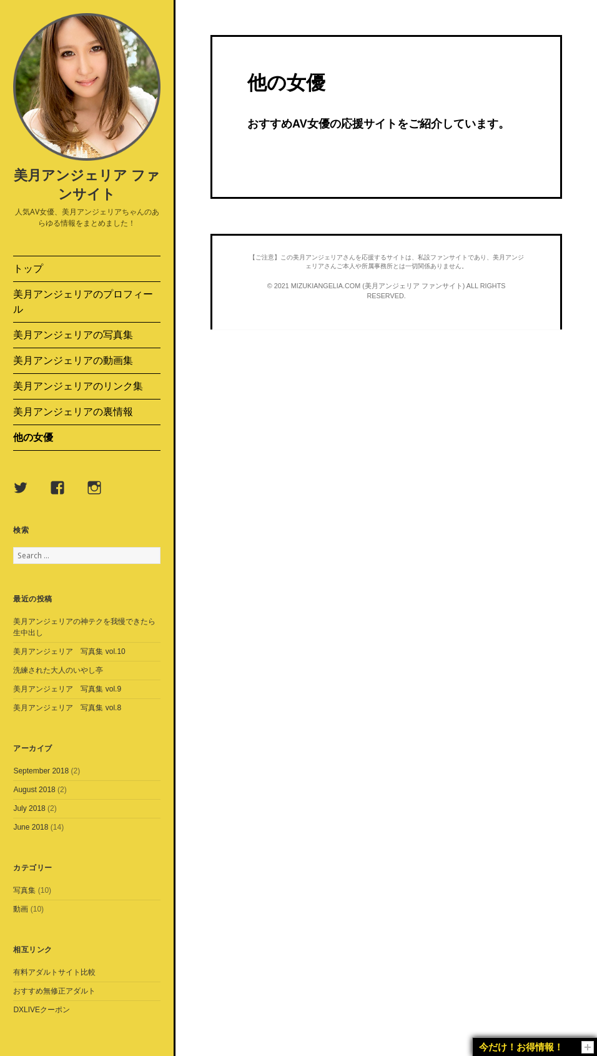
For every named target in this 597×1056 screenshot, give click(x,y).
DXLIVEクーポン (41, 1009)
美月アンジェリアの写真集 (73, 334)
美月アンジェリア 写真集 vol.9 (67, 689)
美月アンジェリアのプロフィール (83, 301)
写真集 (24, 890)
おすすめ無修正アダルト (54, 991)
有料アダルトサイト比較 (54, 972)
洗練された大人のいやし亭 (58, 670)
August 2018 (34, 789)
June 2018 (30, 827)
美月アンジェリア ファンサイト (87, 184)
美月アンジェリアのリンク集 (78, 386)
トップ (28, 268)
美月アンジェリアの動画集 (73, 360)
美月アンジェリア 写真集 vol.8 (67, 707)
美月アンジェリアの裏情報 (73, 411)
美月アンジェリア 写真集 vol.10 (69, 651)
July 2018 (29, 808)
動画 (20, 909)
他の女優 (33, 437)
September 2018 (41, 771)
